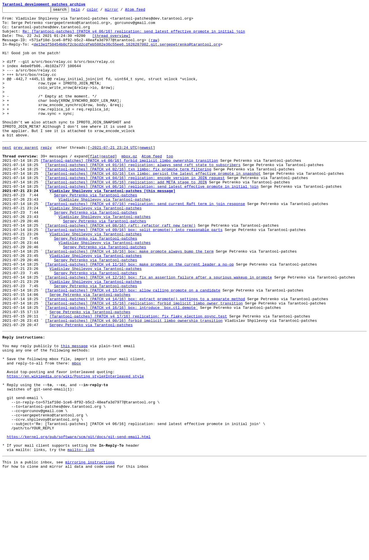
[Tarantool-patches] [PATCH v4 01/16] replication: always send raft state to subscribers (143, 195)
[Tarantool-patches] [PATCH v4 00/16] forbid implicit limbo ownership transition (129, 189)
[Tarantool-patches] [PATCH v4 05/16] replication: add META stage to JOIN (126, 215)
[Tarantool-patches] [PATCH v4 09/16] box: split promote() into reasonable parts (133, 272)
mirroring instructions (90, 548)
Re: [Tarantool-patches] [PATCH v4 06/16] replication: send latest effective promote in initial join (133, 36)
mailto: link (80, 535)
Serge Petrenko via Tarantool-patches (90, 350)
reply (46, 174)
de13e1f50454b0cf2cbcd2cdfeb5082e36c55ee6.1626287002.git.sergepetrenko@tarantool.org (127, 52)
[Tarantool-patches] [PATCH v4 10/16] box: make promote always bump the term (129, 298)
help (84, 11)
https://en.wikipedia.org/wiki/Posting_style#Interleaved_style (75, 447)
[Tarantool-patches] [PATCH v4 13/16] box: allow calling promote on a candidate (132, 345)
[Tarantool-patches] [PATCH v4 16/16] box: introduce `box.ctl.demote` (121, 366)
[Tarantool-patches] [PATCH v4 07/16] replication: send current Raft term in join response (145, 241)
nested (108, 184)
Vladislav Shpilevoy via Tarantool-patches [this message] (112, 226)
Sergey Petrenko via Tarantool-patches (95, 231)
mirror (120, 11)
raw (154, 46)
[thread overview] (111, 41)
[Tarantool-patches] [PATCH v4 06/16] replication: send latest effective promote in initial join (151, 220)
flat (94, 184)
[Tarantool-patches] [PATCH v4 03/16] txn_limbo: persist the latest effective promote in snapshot (153, 205)
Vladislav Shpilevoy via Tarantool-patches (104, 236)
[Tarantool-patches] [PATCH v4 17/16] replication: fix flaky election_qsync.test (138, 376)
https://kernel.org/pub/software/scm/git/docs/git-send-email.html (79, 519)
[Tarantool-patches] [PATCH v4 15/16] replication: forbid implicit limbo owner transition (144, 361)
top (169, 184)
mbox (76, 431)
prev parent (26, 174)
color (101, 11)
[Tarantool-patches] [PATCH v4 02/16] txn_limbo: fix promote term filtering (128, 200)
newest (146, 174)
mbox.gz (129, 184)
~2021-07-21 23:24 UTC (113, 174)
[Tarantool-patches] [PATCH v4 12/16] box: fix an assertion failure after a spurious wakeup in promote (158, 329)
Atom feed (144, 11)
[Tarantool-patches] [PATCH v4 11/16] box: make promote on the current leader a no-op (139, 314)
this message (74, 410)
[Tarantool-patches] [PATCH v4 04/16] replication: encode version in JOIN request (135, 210)
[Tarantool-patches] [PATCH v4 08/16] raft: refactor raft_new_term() (120, 267)
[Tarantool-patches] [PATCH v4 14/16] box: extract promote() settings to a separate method (145, 355)
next (6, 174)
